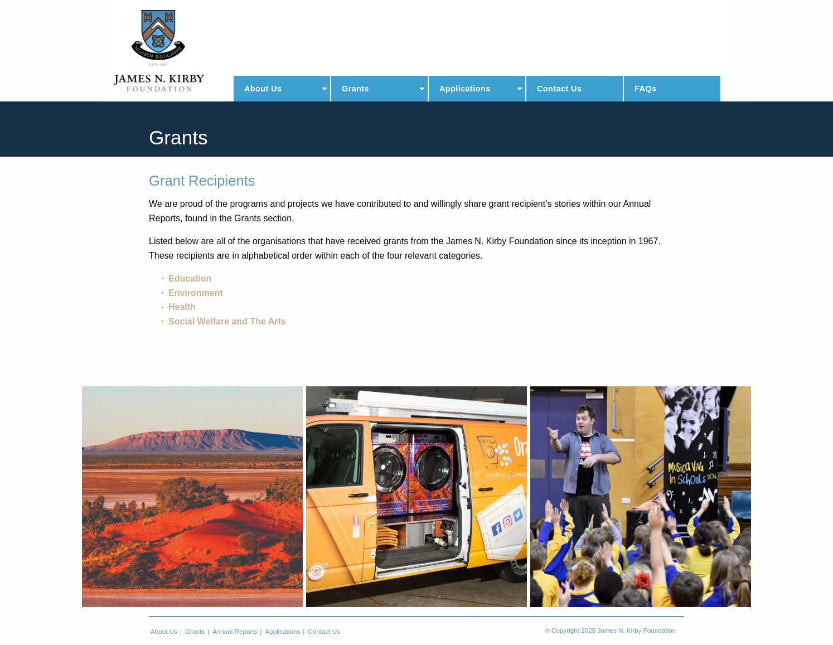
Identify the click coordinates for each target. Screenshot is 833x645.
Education (189, 278)
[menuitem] (282, 88)
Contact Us (559, 88)
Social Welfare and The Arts (227, 321)
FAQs (645, 88)
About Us (263, 88)
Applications (465, 88)
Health (182, 307)
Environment (195, 293)
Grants (355, 88)
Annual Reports (234, 631)
